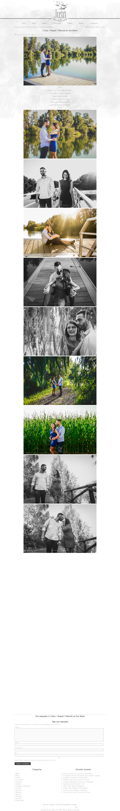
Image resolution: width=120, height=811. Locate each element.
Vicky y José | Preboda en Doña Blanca (75, 788)
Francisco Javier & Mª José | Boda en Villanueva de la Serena (34, 27)
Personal (18, 794)
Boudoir (81, 23)
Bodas (34, 23)
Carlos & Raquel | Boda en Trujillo (95, 27)
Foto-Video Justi (39, 34)
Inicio (24, 23)
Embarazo (19, 782)
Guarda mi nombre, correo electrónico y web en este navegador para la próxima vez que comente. (35, 760)
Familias (70, 23)
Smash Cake (20, 800)
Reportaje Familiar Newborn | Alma (74, 784)
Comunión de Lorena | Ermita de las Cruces (76, 792)
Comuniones (57, 23)
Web (16, 753)
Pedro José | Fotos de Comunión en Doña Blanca (78, 773)
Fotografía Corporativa (23, 786)
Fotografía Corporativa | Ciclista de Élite (75, 778)
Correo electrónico (18, 747)
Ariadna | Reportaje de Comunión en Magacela (78, 782)
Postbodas (19, 796)
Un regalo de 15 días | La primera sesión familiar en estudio (81, 775)
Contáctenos (94, 23)
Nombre (16, 742)
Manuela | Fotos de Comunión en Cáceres (76, 780)
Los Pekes (18, 788)
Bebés (17, 773)
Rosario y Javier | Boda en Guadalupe (75, 790)
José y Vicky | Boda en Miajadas (73, 786)
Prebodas (44, 23)
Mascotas (19, 790)
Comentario (17, 727)
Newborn (19, 792)
